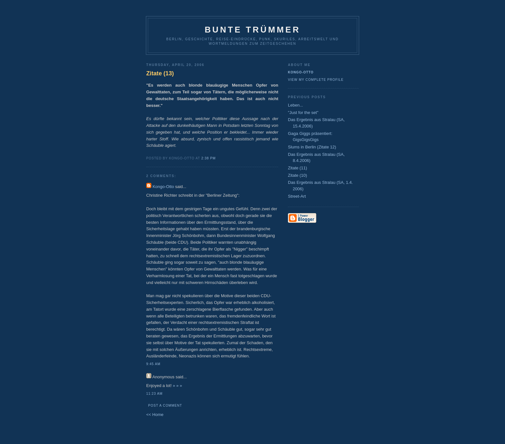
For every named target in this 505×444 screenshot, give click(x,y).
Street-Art (297, 196)
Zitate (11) (297, 167)
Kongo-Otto (163, 186)
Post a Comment (165, 405)
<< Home (154, 414)
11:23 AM (154, 393)
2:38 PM (208, 158)
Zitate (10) (297, 175)
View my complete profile (316, 79)
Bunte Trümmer (252, 29)
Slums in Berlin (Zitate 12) (312, 147)
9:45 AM (153, 364)
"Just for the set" (303, 112)
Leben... (295, 105)
